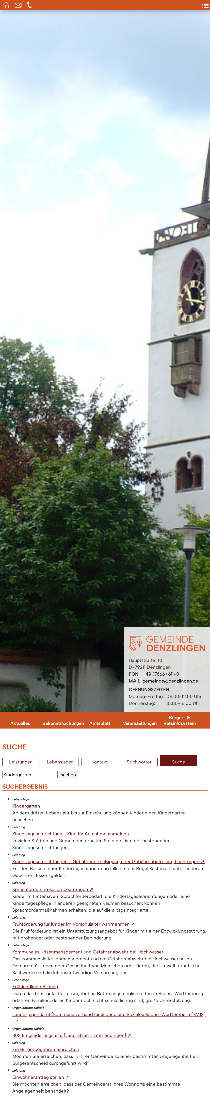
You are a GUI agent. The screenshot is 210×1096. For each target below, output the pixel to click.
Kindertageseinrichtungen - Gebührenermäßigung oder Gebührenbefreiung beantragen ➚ (108, 861)
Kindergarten (26, 806)
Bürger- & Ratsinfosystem (179, 720)
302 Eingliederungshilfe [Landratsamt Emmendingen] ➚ (71, 1035)
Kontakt (100, 762)
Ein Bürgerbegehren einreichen (45, 1049)
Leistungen (21, 762)
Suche (178, 762)
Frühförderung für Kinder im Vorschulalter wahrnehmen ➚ (73, 924)
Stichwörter (139, 762)
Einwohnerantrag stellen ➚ (40, 1077)
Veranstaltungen (140, 723)
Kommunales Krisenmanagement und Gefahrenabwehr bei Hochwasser (87, 952)
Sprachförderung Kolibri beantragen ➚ (52, 889)
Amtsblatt (99, 723)
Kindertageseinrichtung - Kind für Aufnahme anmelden (70, 834)
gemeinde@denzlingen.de (170, 681)
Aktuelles (20, 723)
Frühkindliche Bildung (35, 986)
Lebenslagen (60, 762)
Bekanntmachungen (61, 723)
